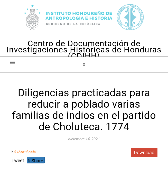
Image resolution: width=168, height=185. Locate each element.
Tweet (18, 160)
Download (144, 152)
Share (35, 160)
